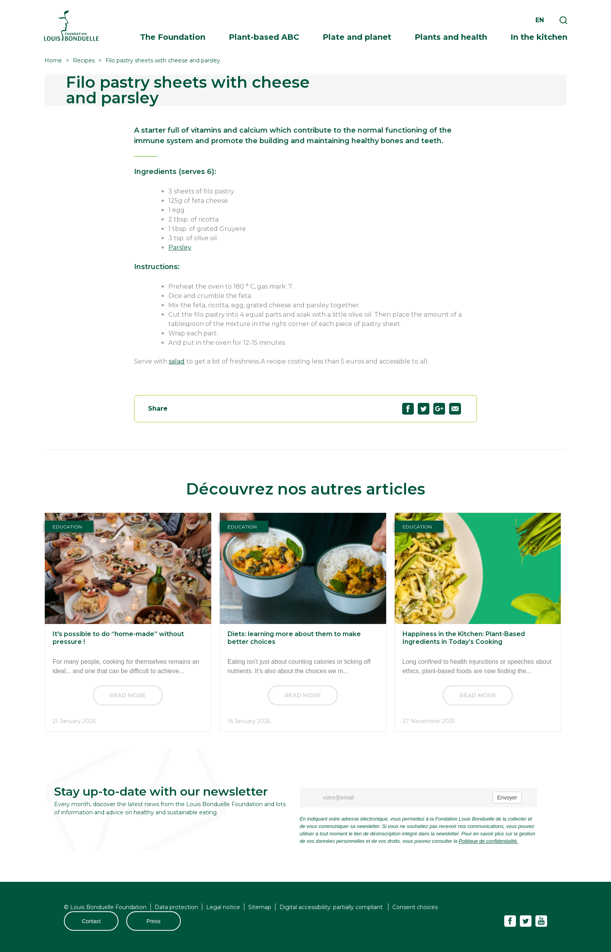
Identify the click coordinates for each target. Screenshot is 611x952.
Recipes (84, 60)
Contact (91, 921)
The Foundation (172, 37)
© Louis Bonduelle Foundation (105, 907)
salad (177, 361)
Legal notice (223, 907)
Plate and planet (357, 37)
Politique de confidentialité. (488, 841)
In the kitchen (538, 37)
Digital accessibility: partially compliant (331, 907)
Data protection (176, 907)
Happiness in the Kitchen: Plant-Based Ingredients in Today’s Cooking (464, 637)
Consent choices (415, 907)
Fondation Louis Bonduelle (71, 25)
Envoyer (507, 797)
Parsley (179, 247)
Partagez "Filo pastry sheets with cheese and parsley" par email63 (455, 409)
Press (154, 921)
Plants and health (451, 37)
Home (53, 60)
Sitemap (259, 907)
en (539, 20)
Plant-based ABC (264, 37)
